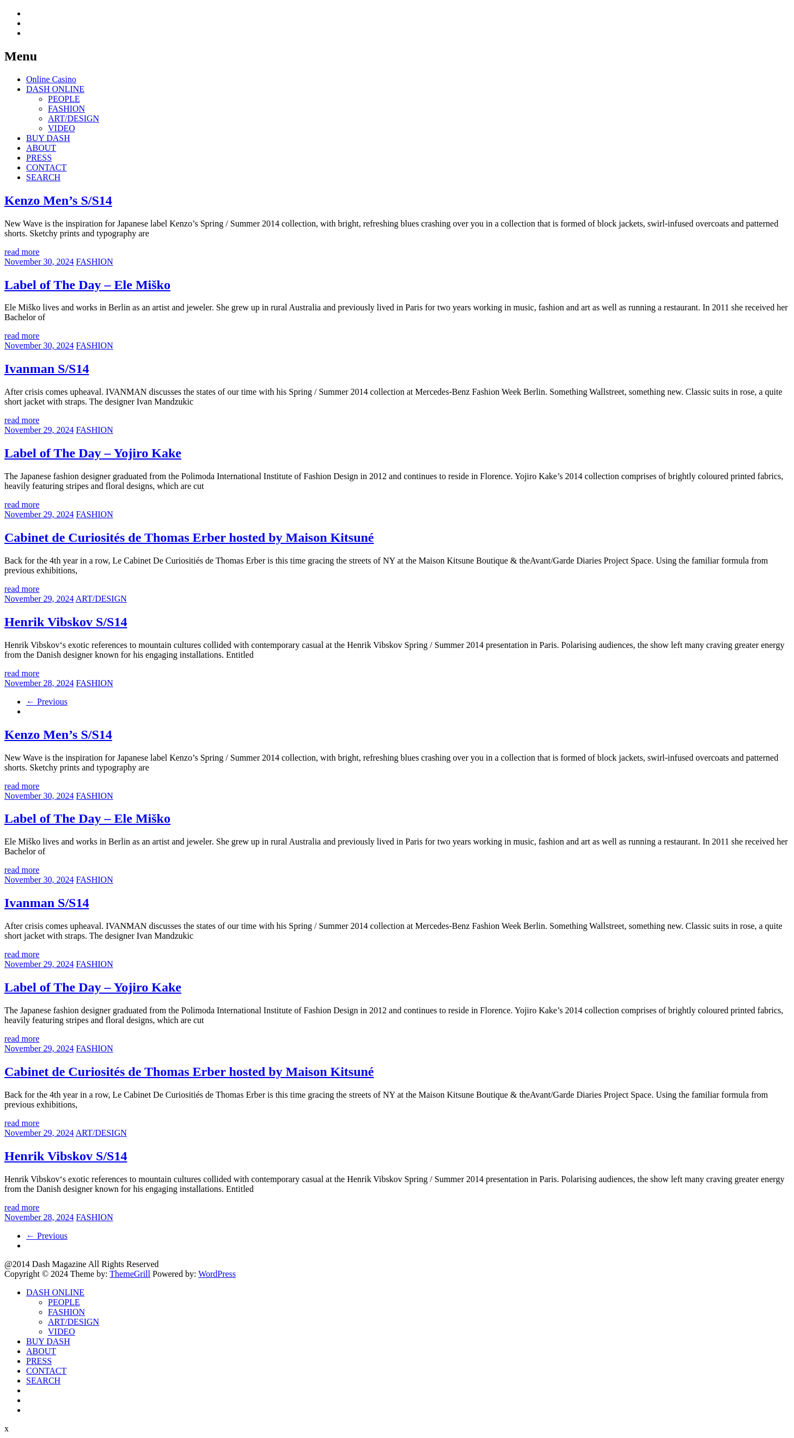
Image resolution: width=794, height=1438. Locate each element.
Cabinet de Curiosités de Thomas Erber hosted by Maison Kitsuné (189, 537)
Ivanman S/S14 (46, 369)
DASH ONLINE (55, 89)
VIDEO (61, 128)
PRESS (39, 157)
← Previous (47, 701)
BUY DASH (48, 138)
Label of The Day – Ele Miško (87, 285)
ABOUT (41, 147)
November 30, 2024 (39, 261)
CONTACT (46, 167)
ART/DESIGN (73, 118)
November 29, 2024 (39, 430)
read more (21, 251)
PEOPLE (64, 98)
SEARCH (43, 177)
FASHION (66, 108)
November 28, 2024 (39, 683)
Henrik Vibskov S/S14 (65, 622)
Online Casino (51, 79)
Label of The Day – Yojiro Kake (92, 453)
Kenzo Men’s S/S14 (58, 200)
